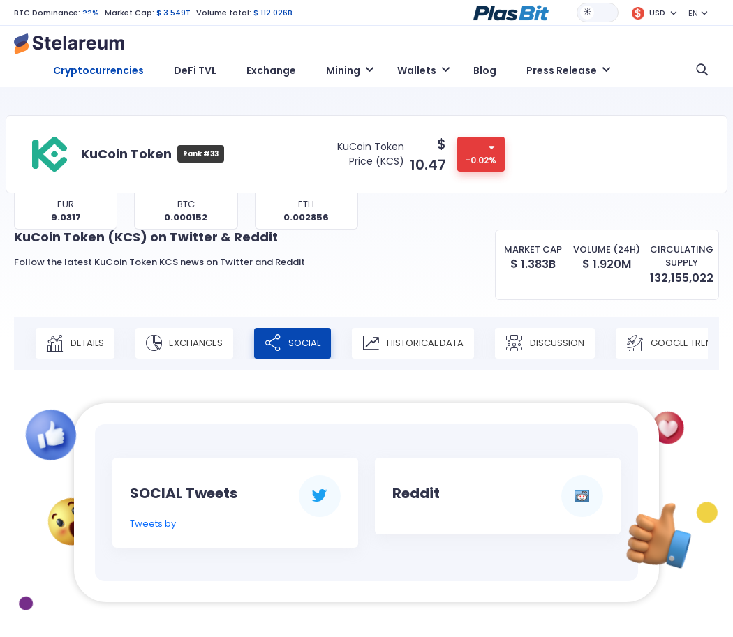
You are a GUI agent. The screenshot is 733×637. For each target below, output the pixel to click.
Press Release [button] (561, 70)
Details (75, 343)
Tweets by (153, 523)
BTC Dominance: (47, 12)
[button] (511, 11)
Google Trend (672, 343)
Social (292, 343)
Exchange (271, 70)
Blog (484, 70)
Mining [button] (343, 70)
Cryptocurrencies (98, 70)
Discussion (544, 343)
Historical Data (413, 343)
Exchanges (184, 343)
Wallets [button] (416, 70)
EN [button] (693, 13)
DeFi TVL (195, 70)
